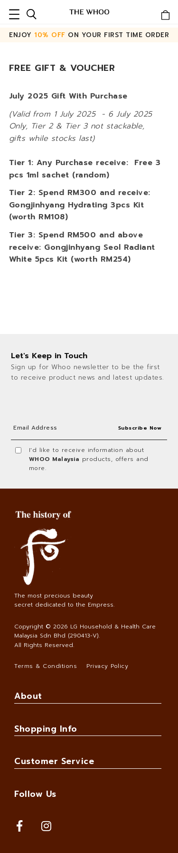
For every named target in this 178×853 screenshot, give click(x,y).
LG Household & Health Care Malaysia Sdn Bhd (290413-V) (85, 631)
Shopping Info (45, 729)
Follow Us (35, 794)
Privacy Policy (107, 666)
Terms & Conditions (45, 666)
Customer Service (54, 761)
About (28, 696)
